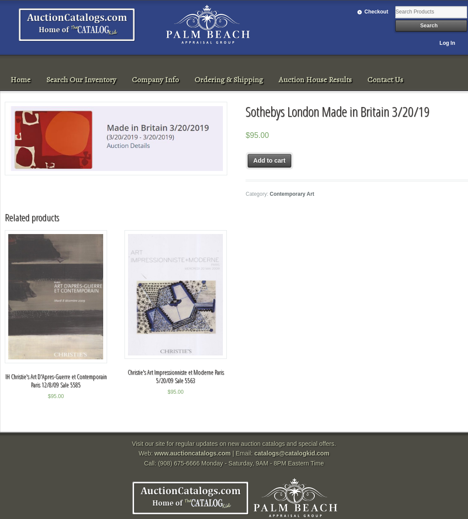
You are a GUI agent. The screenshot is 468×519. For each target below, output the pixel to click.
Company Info (155, 79)
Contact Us (385, 79)
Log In (447, 43)
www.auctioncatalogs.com (193, 453)
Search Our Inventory (81, 79)
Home (20, 79)
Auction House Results (315, 79)
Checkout (376, 12)
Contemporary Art (292, 194)
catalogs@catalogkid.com (291, 453)
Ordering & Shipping (229, 79)
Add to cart (269, 160)
